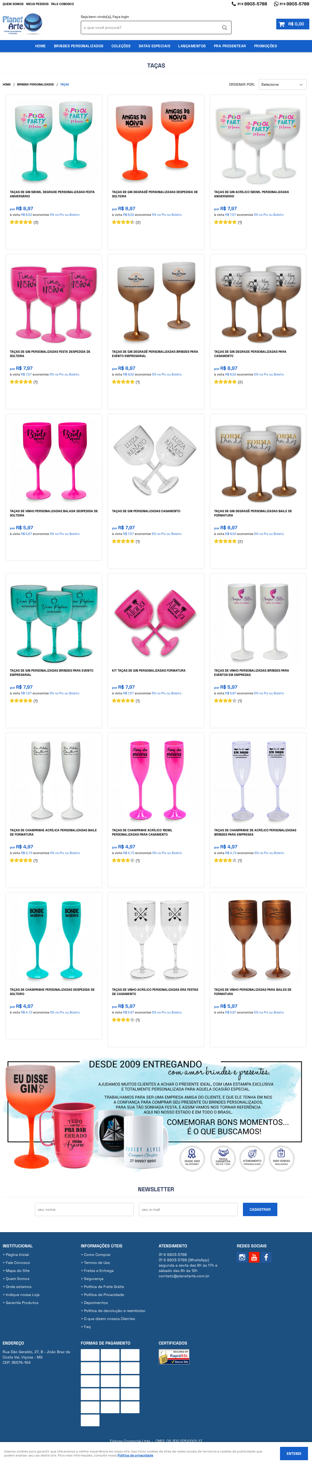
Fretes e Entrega (99, 1270)
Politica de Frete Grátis (104, 1286)
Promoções (265, 46)
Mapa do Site (18, 1270)
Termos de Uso (97, 1262)
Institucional (18, 1246)
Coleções (121, 46)
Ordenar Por (241, 84)
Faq (87, 1326)
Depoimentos (96, 1302)
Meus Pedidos (37, 4)
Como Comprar (97, 1254)
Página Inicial (17, 1254)
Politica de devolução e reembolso (114, 1310)
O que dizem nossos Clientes (109, 1318)
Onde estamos (18, 1286)
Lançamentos (192, 46)
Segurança (93, 1278)
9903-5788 (252, 4)
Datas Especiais (154, 46)
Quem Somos (13, 4)
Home (40, 46)
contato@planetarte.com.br (184, 1276)
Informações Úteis (101, 1246)
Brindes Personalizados (78, 46)
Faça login (121, 16)
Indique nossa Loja (22, 1294)
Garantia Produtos (22, 1302)
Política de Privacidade (104, 1294)
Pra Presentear (230, 46)
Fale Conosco (62, 4)
